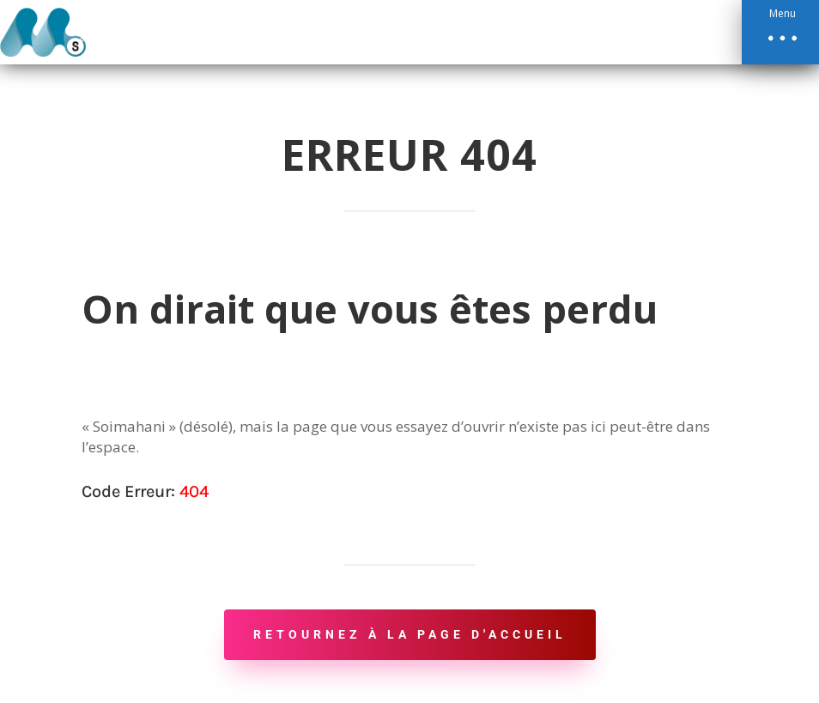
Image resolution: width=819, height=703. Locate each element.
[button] (780, 32)
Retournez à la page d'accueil (410, 634)
